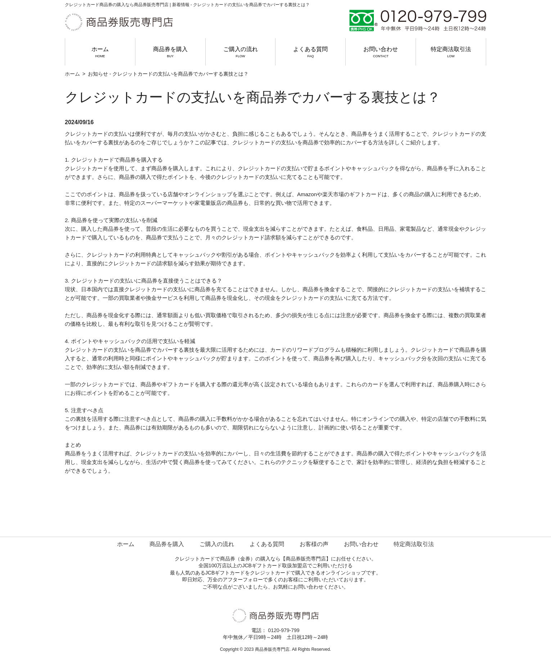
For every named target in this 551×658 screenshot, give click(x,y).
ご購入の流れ (240, 52)
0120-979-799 (283, 630)
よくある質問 (310, 52)
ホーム (100, 52)
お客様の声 (314, 544)
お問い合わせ (380, 52)
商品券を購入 (170, 52)
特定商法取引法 (451, 52)
